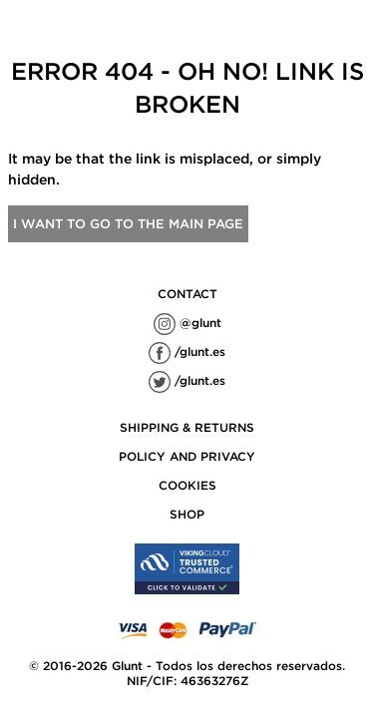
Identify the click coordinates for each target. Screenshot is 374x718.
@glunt (187, 322)
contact (187, 293)
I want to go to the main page (128, 223)
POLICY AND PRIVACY (187, 456)
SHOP (187, 514)
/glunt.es (187, 351)
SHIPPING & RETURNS (187, 427)
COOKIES (187, 485)
